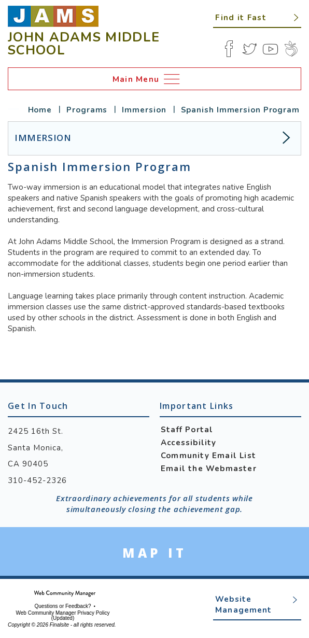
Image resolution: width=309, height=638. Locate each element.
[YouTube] (270, 48)
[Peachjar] (290, 48)
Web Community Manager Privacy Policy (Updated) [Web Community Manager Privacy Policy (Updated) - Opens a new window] (63, 616)
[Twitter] (249, 48)
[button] (257, 17)
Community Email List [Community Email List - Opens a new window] (208, 455)
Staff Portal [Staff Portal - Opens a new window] (187, 429)
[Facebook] (228, 48)
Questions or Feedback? (63, 606)
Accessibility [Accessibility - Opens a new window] (189, 442)
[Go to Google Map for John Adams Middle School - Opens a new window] (154, 552)
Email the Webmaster (209, 468)
